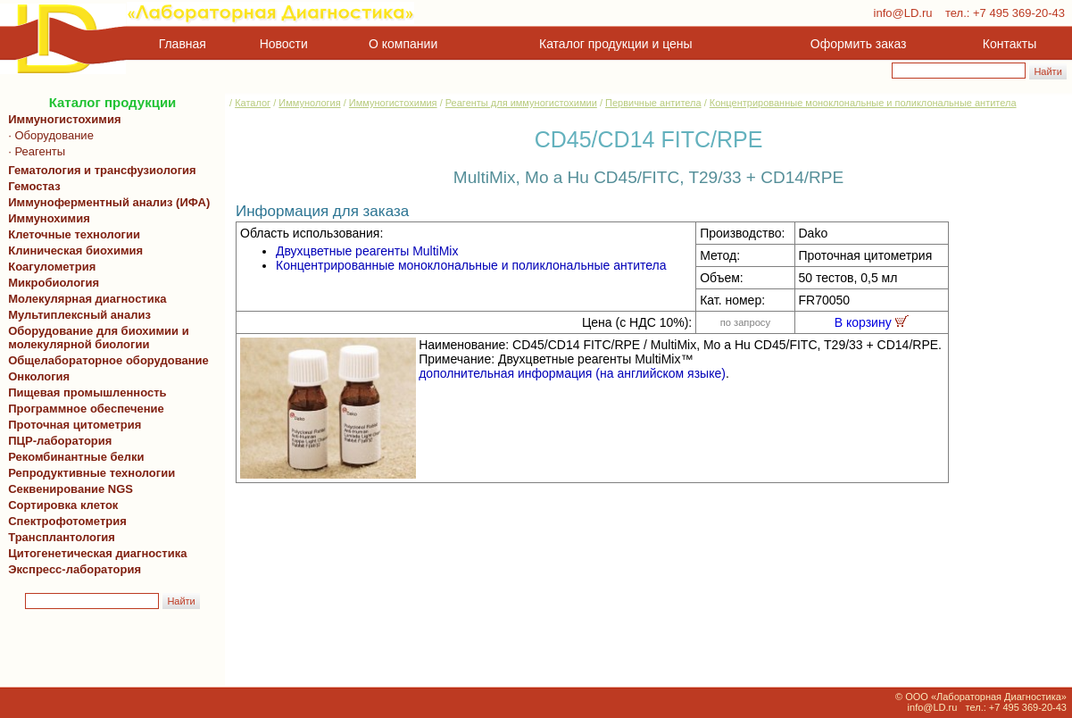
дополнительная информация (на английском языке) (572, 373)
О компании (401, 44)
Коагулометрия (52, 266)
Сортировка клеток (60, 505)
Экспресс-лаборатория (74, 569)
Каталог (252, 102)
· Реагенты (33, 151)
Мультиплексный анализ (79, 314)
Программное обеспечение (86, 408)
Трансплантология (58, 537)
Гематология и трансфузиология (99, 170)
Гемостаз (34, 186)
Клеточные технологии (71, 234)
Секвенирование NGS (67, 489)
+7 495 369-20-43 (1019, 13)
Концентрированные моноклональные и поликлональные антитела (863, 102)
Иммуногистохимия (61, 119)
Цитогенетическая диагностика (94, 553)
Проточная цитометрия (71, 424)
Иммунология (309, 102)
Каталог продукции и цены (615, 44)
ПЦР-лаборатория (57, 440)
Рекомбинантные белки (73, 456)
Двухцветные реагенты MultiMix (367, 251)
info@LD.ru (903, 13)
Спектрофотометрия (67, 521)
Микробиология (53, 282)
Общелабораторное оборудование (105, 360)
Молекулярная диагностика (84, 298)
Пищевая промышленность (87, 392)
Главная (182, 44)
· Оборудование (48, 135)
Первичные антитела (653, 102)
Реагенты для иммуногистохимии (521, 102)
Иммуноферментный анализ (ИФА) (106, 202)
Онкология (39, 376)
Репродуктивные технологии (88, 473)
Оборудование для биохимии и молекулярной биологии (95, 337)
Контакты (1009, 44)
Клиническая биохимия (72, 250)
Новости (284, 44)
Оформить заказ (858, 44)
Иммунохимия (49, 218)
